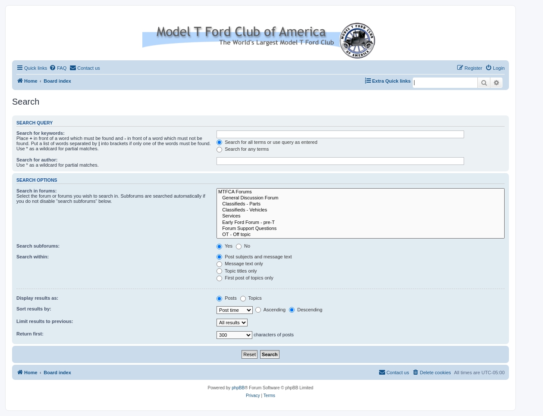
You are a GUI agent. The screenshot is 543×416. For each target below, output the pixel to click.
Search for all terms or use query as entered (267, 142)
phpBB (238, 387)
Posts (227, 298)
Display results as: (37, 298)
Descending (305, 309)
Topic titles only (237, 270)
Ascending (270, 309)
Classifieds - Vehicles (360, 210)
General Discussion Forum (360, 198)
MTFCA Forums (360, 192)
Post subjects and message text (254, 256)
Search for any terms (243, 149)
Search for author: (36, 159)
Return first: (30, 333)
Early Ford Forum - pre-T (360, 223)
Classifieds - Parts (360, 204)
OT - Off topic (360, 235)
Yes (224, 245)
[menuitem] (57, 68)
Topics (251, 298)
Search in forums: (36, 190)
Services (360, 216)
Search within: (32, 256)
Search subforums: (38, 245)
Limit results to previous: (44, 321)
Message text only (240, 263)
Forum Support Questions (360, 229)
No (243, 245)
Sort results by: (33, 308)
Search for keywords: (40, 133)
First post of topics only (245, 277)
